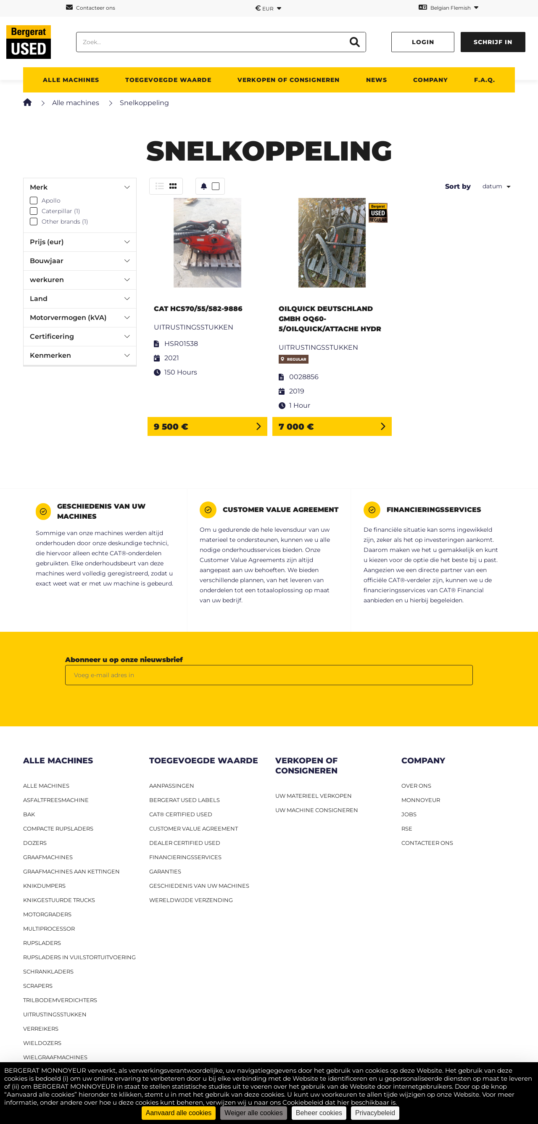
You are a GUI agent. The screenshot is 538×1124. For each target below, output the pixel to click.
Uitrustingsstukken (55, 1014)
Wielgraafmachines (55, 1057)
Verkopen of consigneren (288, 80)
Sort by (458, 186)
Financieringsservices (185, 857)
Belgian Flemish (448, 7)
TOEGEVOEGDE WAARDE (168, 80)
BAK (29, 814)
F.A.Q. (484, 80)
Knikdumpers (44, 885)
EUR (268, 8)
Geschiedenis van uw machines (199, 885)
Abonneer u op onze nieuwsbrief (124, 660)
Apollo (51, 200)
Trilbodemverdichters (60, 1000)
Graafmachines (48, 857)
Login (423, 42)
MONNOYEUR (420, 800)
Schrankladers (48, 971)
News (376, 80)
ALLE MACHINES (71, 80)
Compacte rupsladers (58, 828)
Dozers (35, 842)
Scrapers (38, 985)
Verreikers (40, 1028)
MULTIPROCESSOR (49, 928)
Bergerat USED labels (184, 800)
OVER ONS (416, 785)
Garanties (165, 871)
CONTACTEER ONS (427, 842)
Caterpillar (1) (61, 211)
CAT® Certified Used (180, 814)
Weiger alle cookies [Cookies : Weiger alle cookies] (253, 1112)
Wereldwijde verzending (191, 900)
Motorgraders (47, 914)
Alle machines (75, 103)
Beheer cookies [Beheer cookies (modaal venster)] (319, 1112)
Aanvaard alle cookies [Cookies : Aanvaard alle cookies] (179, 1112)
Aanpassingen (171, 785)
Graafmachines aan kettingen (71, 871)
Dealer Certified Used (184, 842)
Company (430, 80)
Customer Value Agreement (193, 828)
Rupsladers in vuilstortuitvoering (79, 957)
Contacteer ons (90, 7)
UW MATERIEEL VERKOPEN (313, 795)
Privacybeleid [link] (375, 1112)
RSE (406, 828)
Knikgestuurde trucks (59, 900)
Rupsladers (42, 942)
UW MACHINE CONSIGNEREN (316, 810)
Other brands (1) (65, 221)
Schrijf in (493, 42)
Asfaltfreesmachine (56, 800)
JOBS (409, 814)
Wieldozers (42, 1043)
